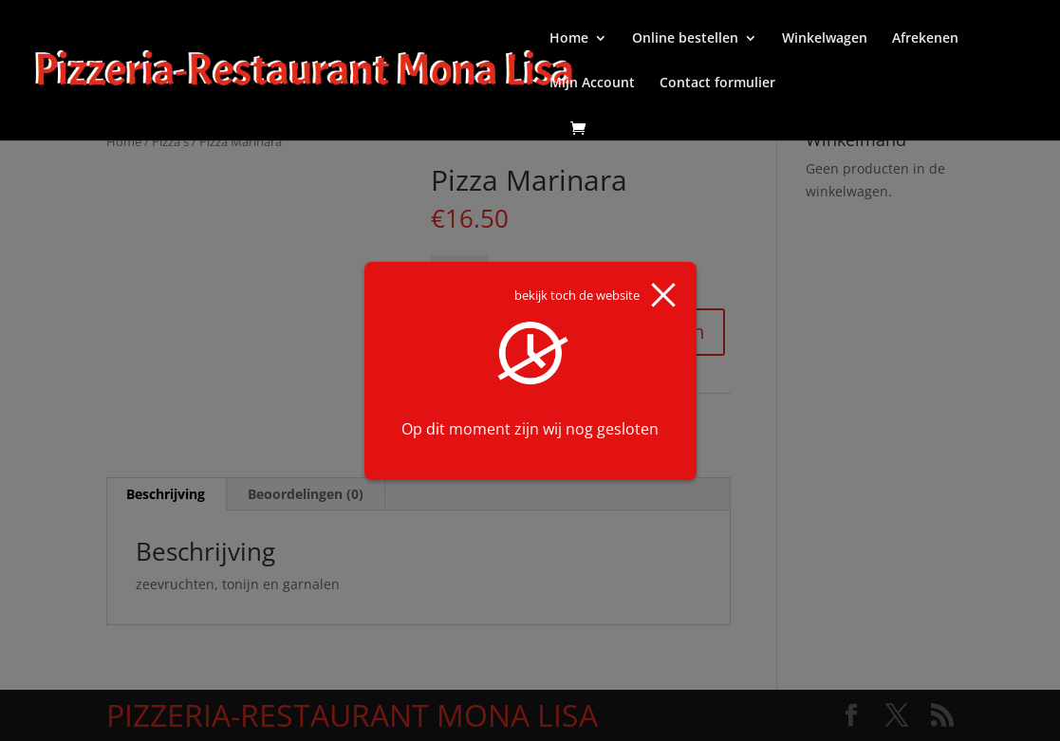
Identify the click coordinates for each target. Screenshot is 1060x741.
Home (568, 38)
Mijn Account (592, 83)
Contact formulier (717, 83)
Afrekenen (925, 38)
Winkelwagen (824, 38)
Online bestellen (685, 38)
